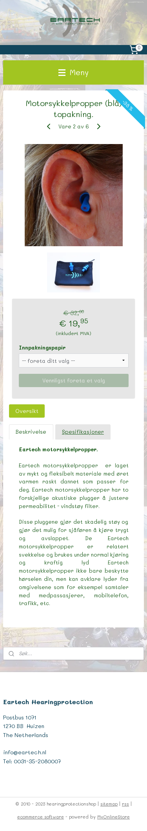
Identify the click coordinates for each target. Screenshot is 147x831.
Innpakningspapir (42, 347)
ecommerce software (40, 817)
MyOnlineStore (113, 817)
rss (125, 804)
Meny (73, 72)
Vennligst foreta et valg (73, 380)
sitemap (109, 804)
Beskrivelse (31, 431)
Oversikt (26, 410)
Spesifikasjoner (83, 431)
